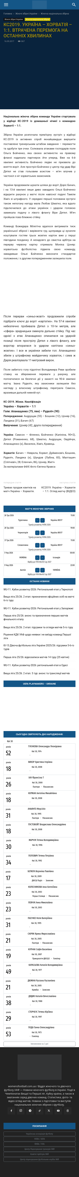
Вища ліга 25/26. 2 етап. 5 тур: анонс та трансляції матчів (37, 673)
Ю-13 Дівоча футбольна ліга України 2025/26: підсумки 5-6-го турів (39, 647)
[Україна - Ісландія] (39, 557)
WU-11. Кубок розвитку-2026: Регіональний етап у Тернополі (38, 589)
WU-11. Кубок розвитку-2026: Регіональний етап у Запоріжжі (38, 608)
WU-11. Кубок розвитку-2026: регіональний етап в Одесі (36, 665)
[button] (6, 4)
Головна (8, 13)
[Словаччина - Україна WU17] (39, 545)
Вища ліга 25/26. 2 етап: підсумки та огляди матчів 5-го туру (38, 627)
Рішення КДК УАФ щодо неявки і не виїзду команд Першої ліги (37, 636)
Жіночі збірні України (26, 13)
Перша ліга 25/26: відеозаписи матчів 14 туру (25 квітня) (36, 657)
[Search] (74, 4)
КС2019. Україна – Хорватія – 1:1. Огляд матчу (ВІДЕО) (58, 489)
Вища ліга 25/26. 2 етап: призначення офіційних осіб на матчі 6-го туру (39, 598)
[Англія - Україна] (39, 570)
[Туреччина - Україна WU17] (39, 520)
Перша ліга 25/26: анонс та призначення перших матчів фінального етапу (36, 617)
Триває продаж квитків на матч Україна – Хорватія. (20, 489)
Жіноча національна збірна (55, 13)
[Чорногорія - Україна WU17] (39, 532)
